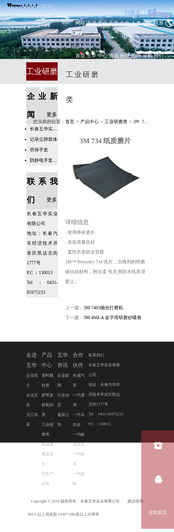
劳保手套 (39, 149)
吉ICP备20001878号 (126, 514)
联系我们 (96, 355)
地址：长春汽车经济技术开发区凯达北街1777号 (104, 395)
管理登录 (88, 527)
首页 (69, 122)
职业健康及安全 (47, 454)
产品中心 (89, 122)
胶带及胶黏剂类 (47, 405)
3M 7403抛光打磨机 (103, 308)
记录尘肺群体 (43, 139)
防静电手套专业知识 (44, 160)
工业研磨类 (116, 122)
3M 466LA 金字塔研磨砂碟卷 (113, 317)
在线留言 (157, 512)
